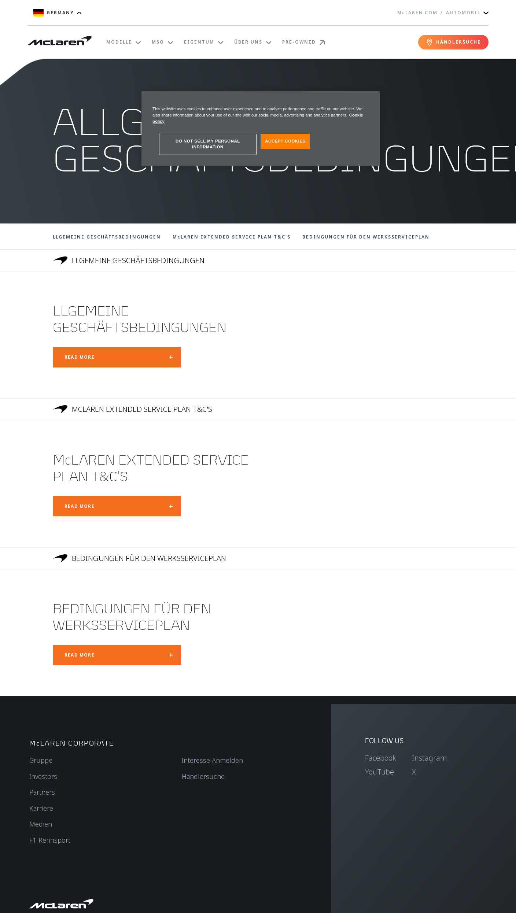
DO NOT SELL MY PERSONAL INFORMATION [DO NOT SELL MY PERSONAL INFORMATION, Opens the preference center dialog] (208, 144)
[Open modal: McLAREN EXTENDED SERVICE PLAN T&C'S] (117, 506)
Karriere (41, 808)
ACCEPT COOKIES (285, 141)
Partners (42, 792)
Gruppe (40, 760)
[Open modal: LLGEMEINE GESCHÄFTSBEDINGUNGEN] (117, 357)
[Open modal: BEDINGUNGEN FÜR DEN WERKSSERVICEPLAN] (117, 655)
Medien (40, 824)
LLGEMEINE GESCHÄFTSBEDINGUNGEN (107, 237)
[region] (260, 128)
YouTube (379, 772)
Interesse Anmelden (212, 760)
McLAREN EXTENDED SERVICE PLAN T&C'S (232, 237)
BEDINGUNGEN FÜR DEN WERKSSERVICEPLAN (366, 237)
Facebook (380, 758)
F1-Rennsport (49, 840)
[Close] (369, 100)
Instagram (429, 758)
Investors (43, 776)
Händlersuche (203, 776)
